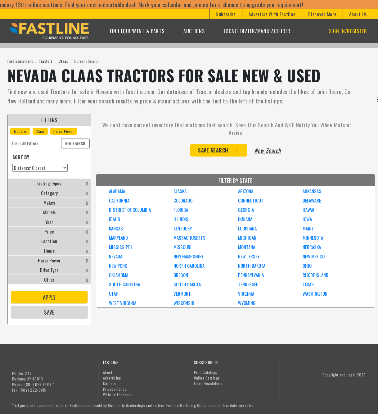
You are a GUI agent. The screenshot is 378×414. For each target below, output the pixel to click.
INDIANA (245, 219)
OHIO (307, 265)
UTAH (114, 293)
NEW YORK (118, 265)
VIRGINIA (246, 293)
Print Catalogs (205, 372)
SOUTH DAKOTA (187, 284)
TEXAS (308, 284)
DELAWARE (312, 200)
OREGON (180, 274)
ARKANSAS (312, 191)
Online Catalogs (207, 377)
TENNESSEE (248, 284)
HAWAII (309, 209)
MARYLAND (118, 237)
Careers (109, 383)
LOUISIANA (247, 228)
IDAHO (114, 219)
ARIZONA (245, 191)
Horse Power (63, 131)
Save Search (213, 150)
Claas (63, 61)
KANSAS (116, 228)
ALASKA (180, 191)
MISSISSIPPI (120, 246)
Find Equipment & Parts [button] (137, 31)
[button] (225, 14)
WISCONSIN (183, 302)
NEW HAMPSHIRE (188, 256)
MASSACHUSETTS (189, 237)
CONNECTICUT (250, 200)
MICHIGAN (247, 237)
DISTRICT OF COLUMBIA (130, 209)
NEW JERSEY (248, 256)
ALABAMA (117, 191)
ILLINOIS (180, 219)
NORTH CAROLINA (189, 265)
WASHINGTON (315, 293)
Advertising (112, 377)
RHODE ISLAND (315, 274)
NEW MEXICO (314, 256)
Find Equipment (20, 61)
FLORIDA (180, 209)
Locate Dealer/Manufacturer (257, 31)
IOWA (307, 219)
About (107, 372)
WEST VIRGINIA (122, 302)
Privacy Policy (115, 389)
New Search (75, 143)
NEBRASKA (312, 246)
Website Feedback (118, 394)
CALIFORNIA (119, 200)
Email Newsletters (208, 383)
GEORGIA (246, 209)
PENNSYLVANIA (251, 274)
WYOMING (247, 302)
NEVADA (115, 256)
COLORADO (182, 200)
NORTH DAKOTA (251, 265)
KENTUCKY (182, 228)
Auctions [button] (194, 31)
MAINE (308, 228)
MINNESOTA (313, 237)
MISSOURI (182, 246)
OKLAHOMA (118, 274)
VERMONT (182, 293)
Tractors (46, 61)
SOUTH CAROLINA (124, 284)
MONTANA (246, 246)
